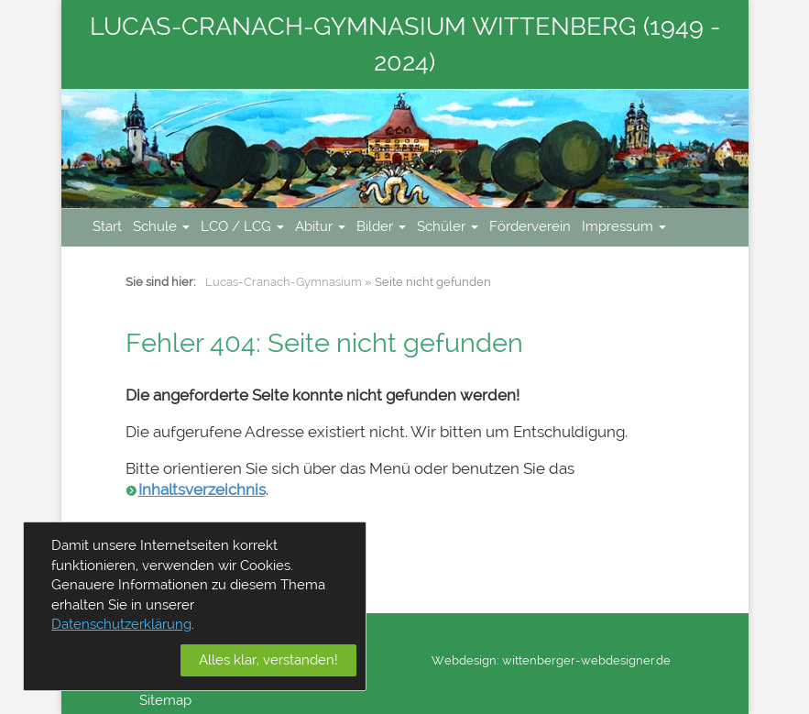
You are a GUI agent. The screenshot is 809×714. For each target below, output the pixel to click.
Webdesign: (465, 660)
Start (107, 226)
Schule (161, 226)
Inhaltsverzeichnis (202, 489)
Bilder (381, 226)
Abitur (320, 226)
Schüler (447, 226)
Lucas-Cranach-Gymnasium (283, 282)
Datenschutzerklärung (121, 624)
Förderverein (530, 226)
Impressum (624, 226)
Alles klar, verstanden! (268, 660)
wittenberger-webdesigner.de (586, 660)
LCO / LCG (242, 226)
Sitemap (165, 700)
